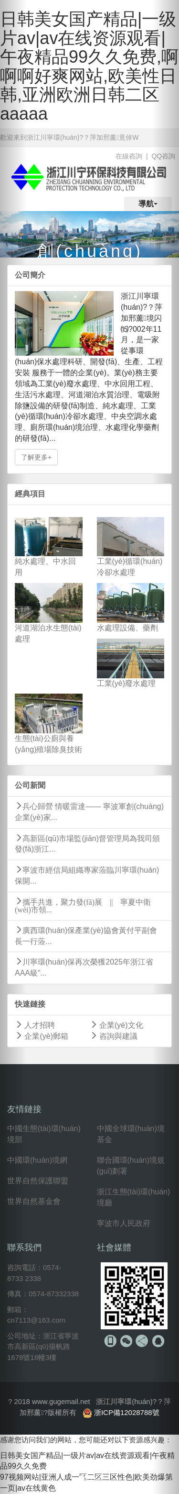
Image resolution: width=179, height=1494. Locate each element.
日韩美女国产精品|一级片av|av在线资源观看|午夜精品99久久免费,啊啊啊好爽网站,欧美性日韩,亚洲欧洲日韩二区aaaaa (89, 66)
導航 (148, 204)
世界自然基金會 (34, 1201)
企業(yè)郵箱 (41, 1036)
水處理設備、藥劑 (127, 628)
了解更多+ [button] (36, 457)
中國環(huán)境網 (37, 1160)
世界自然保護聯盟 (37, 1181)
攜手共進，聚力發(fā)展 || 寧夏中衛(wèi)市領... (83, 905)
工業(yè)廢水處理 (126, 683)
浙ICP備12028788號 (126, 1412)
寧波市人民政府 (123, 1223)
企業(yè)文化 (116, 1025)
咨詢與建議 (113, 1036)
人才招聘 (35, 1025)
